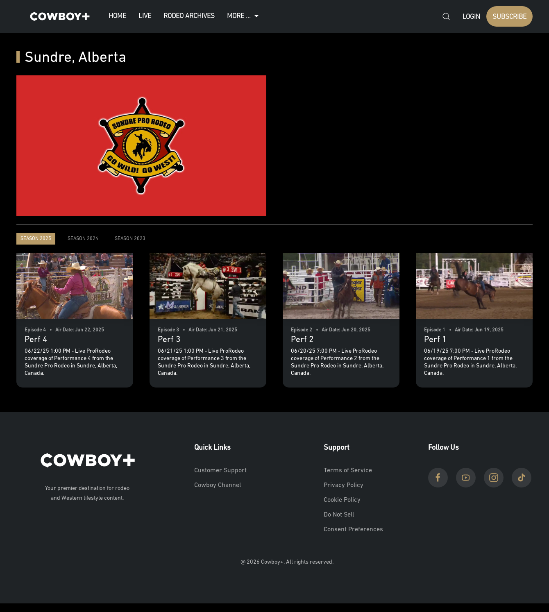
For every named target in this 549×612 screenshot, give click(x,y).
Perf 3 (169, 339)
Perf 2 (302, 339)
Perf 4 (36, 339)
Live (144, 16)
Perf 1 (435, 339)
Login (471, 17)
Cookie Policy (342, 500)
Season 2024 (83, 238)
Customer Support (220, 470)
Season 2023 (130, 238)
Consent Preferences (353, 529)
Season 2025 (35, 238)
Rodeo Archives (189, 16)
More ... (244, 16)
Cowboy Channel (217, 485)
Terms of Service (348, 470)
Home (117, 16)
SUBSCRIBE (509, 17)
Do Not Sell (339, 515)
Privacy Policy (343, 485)
